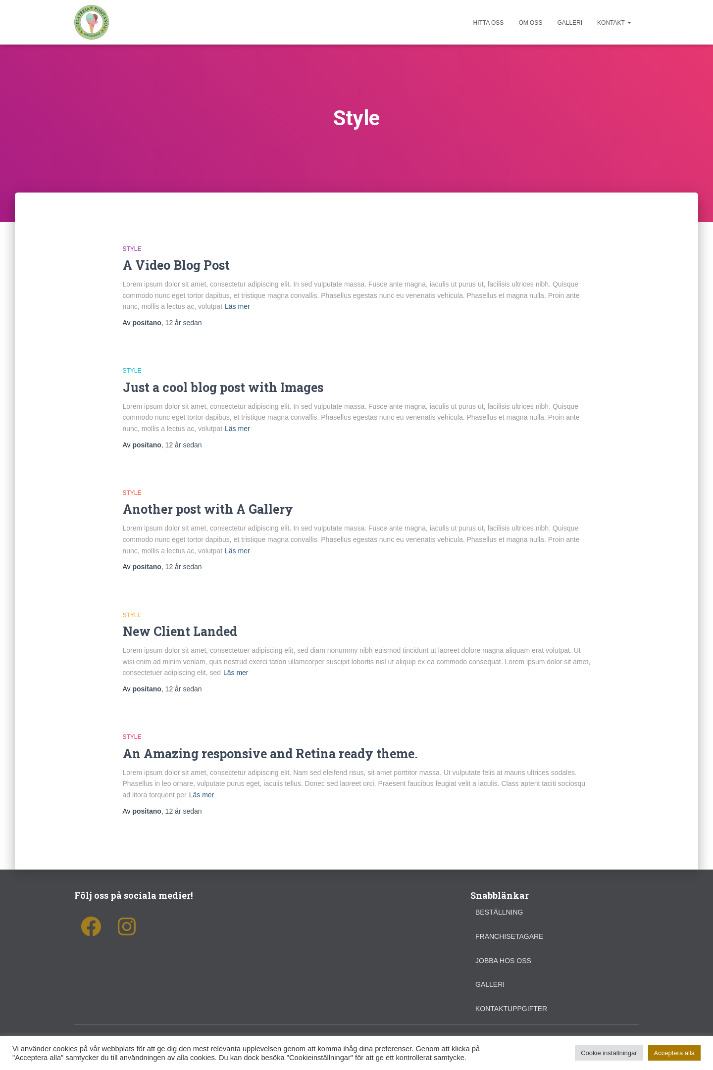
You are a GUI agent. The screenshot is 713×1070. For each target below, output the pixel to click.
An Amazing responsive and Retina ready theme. (270, 753)
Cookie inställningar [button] (609, 1053)
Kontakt (614, 22)
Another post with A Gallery (208, 509)
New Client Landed (180, 631)
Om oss (530, 22)
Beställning (499, 912)
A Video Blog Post (176, 265)
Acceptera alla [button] (674, 1053)
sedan (183, 323)
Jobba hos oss (503, 961)
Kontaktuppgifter (511, 1009)
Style (132, 248)
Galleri (569, 22)
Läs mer (237, 306)
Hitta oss (488, 22)
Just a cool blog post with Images (223, 387)
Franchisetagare (509, 936)
